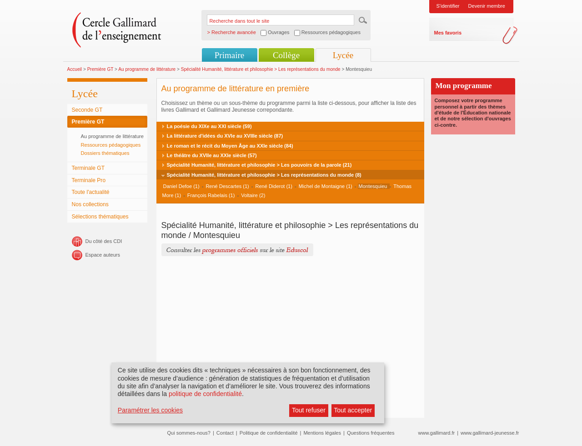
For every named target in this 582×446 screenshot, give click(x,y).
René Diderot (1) (274, 186)
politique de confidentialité (205, 393)
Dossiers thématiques (105, 153)
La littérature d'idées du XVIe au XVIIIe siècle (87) (225, 136)
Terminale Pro (89, 180)
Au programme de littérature (147, 69)
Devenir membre (486, 6)
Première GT (100, 69)
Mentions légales (322, 433)
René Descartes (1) (227, 186)
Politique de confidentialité (269, 433)
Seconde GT (87, 110)
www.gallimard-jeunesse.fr (490, 433)
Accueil (74, 69)
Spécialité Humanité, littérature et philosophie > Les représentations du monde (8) (264, 175)
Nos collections (90, 204)
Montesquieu (374, 186)
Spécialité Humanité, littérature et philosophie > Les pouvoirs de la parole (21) (259, 165)
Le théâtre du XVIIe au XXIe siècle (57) (212, 155)
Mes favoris (448, 32)
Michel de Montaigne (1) (325, 186)
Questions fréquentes (371, 433)
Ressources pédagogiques (111, 145)
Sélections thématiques (100, 216)
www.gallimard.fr (436, 433)
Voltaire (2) (253, 195)
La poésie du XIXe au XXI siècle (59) (209, 126)
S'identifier (448, 6)
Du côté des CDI (103, 241)
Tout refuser (309, 410)
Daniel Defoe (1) (181, 186)
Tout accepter (353, 410)
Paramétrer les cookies (150, 410)
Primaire (229, 55)
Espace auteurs (102, 255)
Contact (225, 433)
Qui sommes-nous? (189, 433)
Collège (286, 55)
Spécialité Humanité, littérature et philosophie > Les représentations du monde (261, 69)
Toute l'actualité (91, 192)
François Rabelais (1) (211, 195)
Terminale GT (88, 168)
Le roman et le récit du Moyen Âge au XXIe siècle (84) (230, 146)
